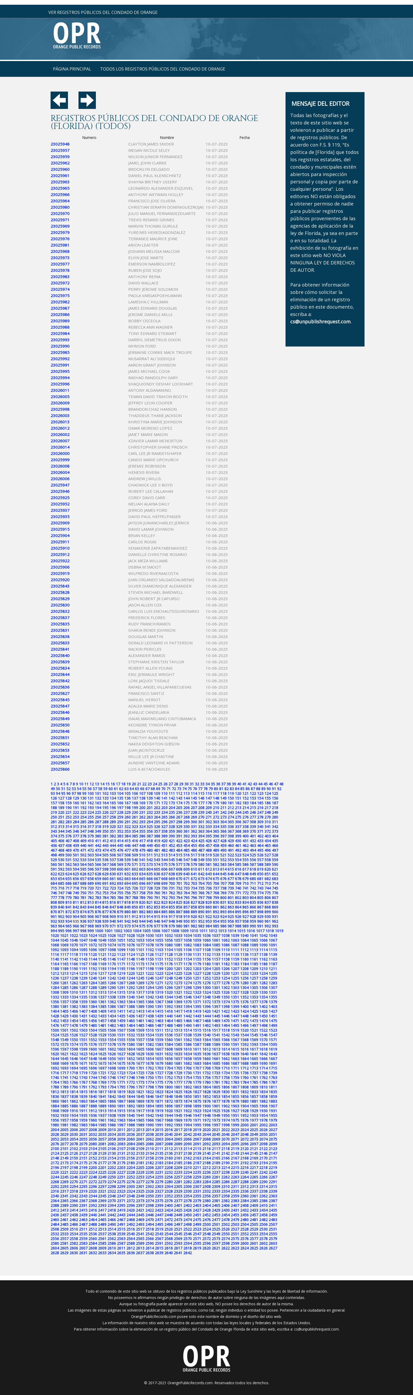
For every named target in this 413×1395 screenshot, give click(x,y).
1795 (121, 1087)
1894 (149, 1105)
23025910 (60, 548)
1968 (168, 1120)
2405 (216, 1205)
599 (113, 869)
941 (120, 921)
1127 (159, 954)
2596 (206, 1243)
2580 (55, 1243)
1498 (263, 1025)
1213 (64, 973)
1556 (130, 1039)
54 (79, 788)
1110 (225, 949)
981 (186, 926)
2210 (187, 1167)
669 (172, 878)
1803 (197, 1087)
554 (238, 859)
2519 (159, 1229)
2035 (121, 1134)
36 (218, 783)
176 (194, 802)
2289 (254, 1181)
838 (275, 902)
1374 (225, 1001)
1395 (197, 1006)
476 (120, 850)
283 (68, 821)
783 (98, 897)
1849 (178, 1096)
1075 (121, 944)
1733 (216, 1072)
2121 (254, 1148)
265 (164, 817)
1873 (178, 1101)
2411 (273, 1205)
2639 (159, 1252)
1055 (159, 940)
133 (105, 798)
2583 (83, 1243)
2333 (216, 1191)
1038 (225, 935)
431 (245, 840)
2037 (140, 1134)
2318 (74, 1191)
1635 (197, 1053)
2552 (244, 1233)
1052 (130, 940)
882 (142, 911)
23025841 (60, 649)
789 (142, 897)
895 (238, 911)
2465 (102, 1219)
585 (238, 864)
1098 (111, 949)
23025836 (60, 687)
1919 (159, 1110)
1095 (83, 949)
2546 (187, 1233)
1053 (140, 940)
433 (260, 840)
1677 (140, 1063)
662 (120, 878)
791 (157, 897)
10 (81, 783)
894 (231, 911)
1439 (159, 1015)
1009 (184, 930)
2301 (140, 1186)
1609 (178, 1049)
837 (267, 902)
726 (135, 888)
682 (267, 878)
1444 (206, 1015)
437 (61, 845)
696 (142, 883)
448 (142, 845)
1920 (168, 1110)
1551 (83, 1039)
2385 (254, 1200)
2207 (159, 1167)
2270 (74, 1181)
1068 (55, 944)
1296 (168, 987)
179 (216, 802)
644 (216, 873)
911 (127, 916)
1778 (187, 1082)
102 (105, 793)
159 (68, 802)
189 (61, 807)
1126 (149, 954)
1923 (197, 1110)
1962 (111, 1120)
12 (92, 783)
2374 (149, 1200)
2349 (140, 1195)
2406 (225, 1205)
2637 (140, 1252)
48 (281, 783)
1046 (74, 940)
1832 (244, 1091)
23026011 (60, 390)
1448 (244, 1015)
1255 (235, 978)
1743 (83, 1077)
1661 (216, 1058)
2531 (273, 1229)
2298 (111, 1186)
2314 (263, 1186)
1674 (111, 1063)
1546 (263, 1034)
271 (208, 817)
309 (260, 821)
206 (186, 807)
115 (201, 793)
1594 (263, 1044)
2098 (263, 1143)
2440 (92, 1214)
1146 (111, 959)
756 (127, 892)
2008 (92, 1129)
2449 (178, 1214)
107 (142, 793)
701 (179, 883)
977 (157, 926)
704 (201, 883)
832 (231, 902)
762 (172, 892)
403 (267, 836)
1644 (55, 1058)
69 (158, 788)
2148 (55, 1158)
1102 (149, 949)
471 (83, 850)
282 (61, 821)
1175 (159, 963)
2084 (130, 1143)
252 (68, 817)
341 (267, 826)
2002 (263, 1124)
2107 (121, 1148)
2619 (197, 1248)
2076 (55, 1143)
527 (267, 854)
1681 (178, 1063)
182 (238, 802)
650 (260, 873)
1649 (102, 1058)
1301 (216, 987)
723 (113, 888)
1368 (168, 1001)
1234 (263, 973)
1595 (273, 1044)
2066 (187, 1139)
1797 (140, 1087)
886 (172, 911)
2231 (159, 1172)
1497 (254, 1025)
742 (253, 888)
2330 (187, 1191)
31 (192, 783)
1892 (130, 1105)
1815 (83, 1091)
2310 (225, 1186)
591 (54, 869)
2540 (130, 1233)
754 (113, 892)
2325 (140, 1191)
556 (253, 859)
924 (223, 916)
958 (245, 921)
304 (223, 821)
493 (245, 850)
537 (113, 859)
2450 (187, 1214)
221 (68, 812)
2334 (225, 1191)
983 (201, 926)
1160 (244, 959)
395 (208, 836)
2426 (187, 1210)
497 (275, 850)
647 (238, 873)
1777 (178, 1082)
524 (245, 854)
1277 (216, 982)
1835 (273, 1091)
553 (231, 859)
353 (127, 831)
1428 (55, 1015)
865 (245, 907)
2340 (55, 1195)
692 (113, 883)
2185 (178, 1162)
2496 (168, 1224)
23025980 (60, 207)
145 (194, 798)
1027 (121, 935)
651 (267, 873)
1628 (130, 1053)
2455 (235, 1214)
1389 (140, 1006)
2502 (225, 1224)
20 (134, 783)
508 (127, 854)
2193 (254, 1162)
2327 (159, 1191)
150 (231, 798)
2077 (64, 1143)
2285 (216, 1181)
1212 (55, 973)
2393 (102, 1205)
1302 (225, 987)
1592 (244, 1044)
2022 (225, 1129)
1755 (197, 1077)
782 (90, 897)
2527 (235, 1229)
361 (186, 831)
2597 (216, 1243)
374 (54, 836)
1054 (149, 940)
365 (216, 831)
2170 (263, 1158)
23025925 (60, 497)
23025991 (60, 365)
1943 (159, 1115)
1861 (64, 1101)
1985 (102, 1124)
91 (274, 788)
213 (238, 807)
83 (232, 788)
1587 (197, 1044)
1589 (216, 1044)
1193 (102, 968)
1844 (130, 1096)
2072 (244, 1139)
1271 (159, 982)
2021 (216, 1129)
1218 (111, 973)
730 (164, 888)
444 (113, 845)
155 (267, 798)
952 (201, 921)
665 (142, 878)
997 (76, 930)
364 (208, 831)
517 (194, 854)
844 (90, 907)
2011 (121, 1129)
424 (194, 840)
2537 (102, 1233)
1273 (178, 982)
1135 (235, 954)
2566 (149, 1238)
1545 (254, 1034)
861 (216, 907)
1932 (55, 1115)
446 (127, 845)
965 (68, 926)
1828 (206, 1091)
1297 (178, 987)
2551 (235, 1233)
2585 (102, 1243)
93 (53, 793)
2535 (83, 1233)
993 (275, 926)
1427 (273, 1011)
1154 (187, 959)
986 (223, 926)
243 (231, 812)
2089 (178, 1143)
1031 (159, 935)
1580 (130, 1044)
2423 (159, 1210)
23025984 (60, 333)
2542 (149, 1233)
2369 (102, 1200)
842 (76, 907)
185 (260, 802)
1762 (263, 1077)
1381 (64, 1006)
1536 (168, 1034)
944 (142, 921)
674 (208, 878)
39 (234, 783)
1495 (235, 1025)
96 (68, 793)
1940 (130, 1115)
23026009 (60, 402)
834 (245, 902)
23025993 (60, 339)
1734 (225, 1072)
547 (186, 859)
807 (275, 897)
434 (267, 840)
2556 (55, 1238)
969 (98, 926)
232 (149, 812)
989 (245, 926)
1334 (74, 997)
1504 (92, 1030)
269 (194, 817)
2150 (74, 1158)
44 (260, 783)
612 (208, 869)
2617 (178, 1248)
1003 (127, 930)
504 (98, 854)
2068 (206, 1139)
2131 (121, 1153)
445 (120, 845)
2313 (254, 1186)
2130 (111, 1153)
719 (83, 888)
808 (54, 902)
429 (231, 840)
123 (260, 793)
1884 (55, 1105)
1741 (64, 1077)
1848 (168, 1096)
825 (179, 902)
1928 (244, 1110)
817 (120, 902)
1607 (159, 1049)
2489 (102, 1224)
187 (275, 802)
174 (179, 802)
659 (98, 878)
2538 (111, 1233)
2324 (130, 1191)
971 (113, 926)
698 (157, 883)
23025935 (60, 516)
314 (68, 826)
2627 (273, 1248)
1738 (263, 1072)
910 (120, 916)
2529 (254, 1229)
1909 (64, 1110)
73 (179, 788)
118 (223, 793)
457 (208, 845)
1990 (149, 1124)
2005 (64, 1129)
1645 (64, 1058)
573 (149, 864)
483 (172, 850)
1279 (235, 982)
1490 (187, 1025)
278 (260, 817)
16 (113, 783)
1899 (197, 1105)
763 (179, 892)
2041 (178, 1134)
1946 (187, 1115)
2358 (225, 1195)
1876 (206, 1101)
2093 (216, 1143)
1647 (83, 1058)
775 (267, 892)
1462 (149, 1020)
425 (201, 840)
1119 (83, 954)
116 (208, 793)
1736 (244, 1072)
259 (120, 817)
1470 (225, 1020)
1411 (121, 1011)
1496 (244, 1025)
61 (116, 788)
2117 (216, 1148)
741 (245, 888)
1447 (235, 1015)
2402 (187, 1205)
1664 (244, 1058)
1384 (92, 1006)
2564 (130, 1238)
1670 (74, 1063)
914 (149, 916)
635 (149, 873)
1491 (197, 1025)
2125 (64, 1153)
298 (179, 821)
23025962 (60, 162)
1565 (216, 1039)
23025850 (60, 724)
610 (194, 869)
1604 (130, 1049)
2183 (159, 1162)
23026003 (60, 415)
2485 (64, 1224)
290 (120, 821)
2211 (197, 1167)
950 (186, 921)
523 (238, 854)
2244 (55, 1177)
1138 (263, 954)
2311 (235, 1186)
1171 (121, 963)
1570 (263, 1039)
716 (61, 888)
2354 (187, 1195)
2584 (92, 1243)
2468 (130, 1219)
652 (275, 873)
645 (223, 873)
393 (194, 836)
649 (253, 873)
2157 (140, 1158)
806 (267, 897)
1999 (235, 1124)
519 (208, 854)
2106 (111, 1148)
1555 (121, 1039)
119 (231, 793)
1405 (64, 1011)
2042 (187, 1134)
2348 (130, 1195)
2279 (159, 1181)
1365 (140, 1001)
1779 (197, 1082)
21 (139, 783)
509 (135, 854)
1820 (130, 1091)
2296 (92, 1186)
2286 (225, 1181)
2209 (178, 1167)
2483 (273, 1219)
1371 (197, 1001)
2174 (74, 1162)
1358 (74, 1001)
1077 (140, 944)
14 (102, 783)
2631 (83, 1252)
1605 (140, 1049)
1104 (168, 949)
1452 (55, 1020)
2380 (206, 1200)
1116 (55, 954)
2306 (187, 1186)
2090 (187, 1143)
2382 (225, 1200)
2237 (216, 1172)
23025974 (60, 289)
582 (216, 864)
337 (238, 826)
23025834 (60, 668)
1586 (187, 1044)
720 (90, 888)
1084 (206, 944)
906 (90, 916)
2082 (111, 1143)
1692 (55, 1068)
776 (275, 892)
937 (90, 921)
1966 (149, 1120)
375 (61, 836)
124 (267, 793)
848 (120, 907)
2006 (74, 1129)
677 (231, 878)
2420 (130, 1210)
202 (157, 807)
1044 (55, 940)
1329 (254, 992)
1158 (225, 959)
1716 (55, 1072)
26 (165, 783)
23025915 (60, 529)
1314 (111, 992)
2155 (121, 1158)
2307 (197, 1186)
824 (172, 902)
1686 (225, 1063)
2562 (111, 1238)
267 (179, 817)
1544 (244, 1034)
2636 (130, 1252)
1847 (159, 1096)
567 (105, 864)
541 (142, 859)
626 (83, 873)
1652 (130, 1058)
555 (245, 859)
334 (216, 826)
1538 (187, 1034)
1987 (121, 1124)
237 (186, 812)
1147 (121, 959)
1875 (197, 1101)
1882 (263, 1101)
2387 (273, 1200)
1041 (254, 935)
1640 (244, 1053)
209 (208, 807)
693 (120, 883)
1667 (273, 1058)
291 (127, 821)
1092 (55, 949)
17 (118, 783)
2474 (187, 1219)
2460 (55, 1219)
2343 (83, 1195)
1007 (165, 930)
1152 (168, 959)
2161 (178, 1158)
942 (127, 921)
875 (90, 911)
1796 (130, 1087)
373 (275, 831)
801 (231, 897)
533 (83, 859)
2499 (197, 1224)
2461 (64, 1219)
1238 (74, 978)
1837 (64, 1096)
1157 (216, 959)
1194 (111, 968)
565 (90, 864)
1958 (74, 1120)
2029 (64, 1134)
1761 (254, 1077)
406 (61, 840)
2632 (92, 1252)
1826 (187, 1091)
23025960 (60, 169)
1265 (102, 982)
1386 (111, 1006)
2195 (273, 1162)
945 (149, 921)
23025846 (60, 712)
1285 (64, 987)
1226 (187, 973)
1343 (159, 997)
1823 (159, 1091)
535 (98, 859)
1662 (225, 1058)
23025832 (60, 611)
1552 (92, 1039)
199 (135, 807)
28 (176, 783)
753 (105, 892)
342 (275, 826)
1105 (178, 949)
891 (208, 911)
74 (184, 788)
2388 (55, 1205)
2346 (111, 1195)
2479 (235, 1219)
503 (90, 854)
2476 (206, 1219)
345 (68, 831)
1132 (206, 954)
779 (68, 897)
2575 (235, 1238)
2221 (64, 1172)
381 (105, 836)
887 (179, 911)
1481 (102, 1025)
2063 (159, 1139)
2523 (197, 1229)
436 (54, 845)
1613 (216, 1049)
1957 (64, 1120)
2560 (92, 1238)
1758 (225, 1077)
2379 (197, 1200)
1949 (216, 1115)
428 (223, 840)
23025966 (60, 194)
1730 (187, 1072)
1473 (254, 1020)
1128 (168, 954)
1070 (74, 944)
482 (164, 850)
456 (201, 845)
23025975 (60, 295)
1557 (140, 1039)
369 (245, 831)
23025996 (60, 384)
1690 (263, 1063)
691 (105, 883)
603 (142, 869)
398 (231, 836)
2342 (74, 1195)
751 (90, 892)
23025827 (60, 693)
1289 (102, 987)
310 (267, 821)
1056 (168, 940)
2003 (273, 1124)
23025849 (60, 718)
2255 (159, 1177)
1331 (273, 992)
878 (113, 911)
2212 (206, 1167)
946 (157, 921)
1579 (121, 1044)
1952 (244, 1115)
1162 (263, 959)
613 (216, 869)
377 (76, 836)
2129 (102, 1153)
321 (120, 826)
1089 (254, 944)
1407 (83, 1011)
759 (149, 892)
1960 (92, 1120)
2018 (187, 1129)
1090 (263, 944)
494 (253, 850)
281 (54, 821)
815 (105, 902)
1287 (83, 987)
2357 (216, 1195)
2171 (273, 1158)
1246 (149, 978)
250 (54, 817)
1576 (92, 1044)
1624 (92, 1053)
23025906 (60, 567)
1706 (187, 1068)
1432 (92, 1015)
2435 (273, 1210)
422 (179, 840)
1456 (92, 1020)
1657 (178, 1058)
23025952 (60, 503)
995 (61, 930)
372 (267, 831)
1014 (232, 930)
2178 (111, 1162)
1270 (149, 982)
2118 (225, 1148)
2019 (197, 1129)
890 (201, 911)
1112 (244, 949)
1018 (270, 930)
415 (127, 840)
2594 (187, 1243)
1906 (263, 1105)
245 (245, 812)
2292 (55, 1186)
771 (238, 892)
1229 (216, 973)
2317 (64, 1191)
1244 (130, 978)
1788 (55, 1087)
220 (61, 812)
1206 (225, 968)
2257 (178, 1177)
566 (98, 864)
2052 (55, 1139)
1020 (55, 935)
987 (231, 926)
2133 (140, 1153)
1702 (149, 1068)
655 (68, 878)
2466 (111, 1219)
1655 (159, 1058)
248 (267, 812)
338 (245, 826)
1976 (244, 1120)
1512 (168, 1030)
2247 (83, 1177)
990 (253, 926)
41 (244, 783)
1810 (263, 1087)
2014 (149, 1129)
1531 (121, 1034)
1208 (244, 968)
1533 (140, 1034)
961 (267, 921)
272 (216, 817)
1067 (273, 940)
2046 (225, 1134)
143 (179, 798)
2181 (140, 1162)
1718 (74, 1072)
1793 (102, 1087)
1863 (83, 1101)
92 (279, 788)
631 (120, 873)
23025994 (60, 377)
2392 (92, 1205)
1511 (159, 1030)
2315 (273, 1186)
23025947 (60, 485)
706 (216, 883)
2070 (225, 1139)
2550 (225, 1233)
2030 (74, 1134)
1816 (92, 1091)
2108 (130, 1148)
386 (142, 836)
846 (105, 907)
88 (258, 788)
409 (83, 840)
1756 (206, 1077)
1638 (225, 1053)
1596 (55, 1049)
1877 (216, 1101)
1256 (244, 978)
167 (127, 802)
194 (98, 807)
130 (83, 798)
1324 (206, 992)
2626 (263, 1248)
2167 (235, 1158)
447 (135, 845)
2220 (55, 1172)
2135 (159, 1153)
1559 (159, 1039)
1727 (159, 1072)
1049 (102, 940)
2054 (74, 1139)
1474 (263, 1020)
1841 (102, 1096)
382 (113, 836)
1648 (92, 1058)
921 (201, 916)
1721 (102, 1072)
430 (238, 840)
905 (83, 916)
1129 (178, 954)
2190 (225, 1162)
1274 (187, 982)
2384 (244, 1200)
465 (267, 845)
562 (68, 864)
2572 (206, 1238)
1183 (235, 963)
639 (179, 873)
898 (260, 911)
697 (149, 883)
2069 (216, 1139)
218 (275, 807)
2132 (130, 1153)
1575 (83, 1044)
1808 (244, 1087)
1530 (111, 1034)
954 (216, 921)
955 (223, 921)
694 (127, 883)
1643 (273, 1053)
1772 (130, 1082)
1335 (83, 997)
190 (68, 807)
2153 (102, 1158)
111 (172, 793)
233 (157, 812)
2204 (130, 1167)
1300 (206, 987)
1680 (168, 1063)
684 (54, 883)
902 (61, 916)
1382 (74, 1006)
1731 (197, 1072)
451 (164, 845)
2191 (235, 1162)
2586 (111, 1243)
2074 (263, 1139)
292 (135, 821)
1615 (235, 1049)
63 (126, 788)
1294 (149, 987)
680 (253, 878)
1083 (197, 944)
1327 (235, 992)
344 (61, 831)
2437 (64, 1214)
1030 (149, 935)
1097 (102, 949)
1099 (121, 949)
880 (127, 911)
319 (105, 826)
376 (68, 836)
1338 (111, 997)
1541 (216, 1034)
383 (120, 836)
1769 (102, 1082)
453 (179, 845)
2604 (55, 1248)
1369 (178, 1001)
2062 (149, 1139)
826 (186, 902)
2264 (244, 1177)
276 (245, 817)
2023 (235, 1129)
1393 (178, 1006)
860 (208, 907)
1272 (168, 982)
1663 (235, 1058)
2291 (273, 1181)
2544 (168, 1233)
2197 (64, 1167)
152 (245, 798)
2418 (111, 1210)
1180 (206, 963)
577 (179, 864)
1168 (92, 963)
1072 (92, 944)
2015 (159, 1129)
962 (275, 921)
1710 (225, 1068)
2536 (92, 1233)
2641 (178, 1252)
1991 (159, 1124)
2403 (197, 1205)
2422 (149, 1210)
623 (61, 873)
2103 (83, 1148)
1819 (121, 1091)
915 (157, 916)
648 (245, 873)
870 (54, 911)
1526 (74, 1034)
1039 (235, 935)
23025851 (60, 737)
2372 (130, 1200)
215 (253, 807)
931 (275, 916)
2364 (55, 1200)
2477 (216, 1219)
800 (223, 897)
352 (120, 831)
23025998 (60, 409)
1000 (99, 930)
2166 (225, 1158)
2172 (55, 1162)
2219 (273, 1167)
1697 (102, 1068)
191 (76, 807)
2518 (149, 1229)
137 (135, 798)
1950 (225, 1115)
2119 (235, 1148)
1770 (111, 1082)
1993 (178, 1124)
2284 (206, 1181)
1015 (241, 930)
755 (120, 892)
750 (83, 892)
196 (113, 807)
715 (54, 888)
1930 (263, 1110)
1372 (206, 1001)
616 (238, 869)
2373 (140, 1200)
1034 (187, 935)
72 (174, 788)
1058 (187, 940)
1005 (146, 930)
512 (157, 854)
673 (201, 878)
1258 (263, 978)
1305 (254, 987)
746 (54, 892)
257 (105, 817)
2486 (74, 1224)
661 (113, 878)
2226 (111, 1172)
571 (135, 864)
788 (135, 897)
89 (263, 788)
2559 (83, 1238)
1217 (102, 973)
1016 (251, 930)
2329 (178, 1191)
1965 (140, 1120)
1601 (102, 1049)
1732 (206, 1072)
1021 (64, 935)
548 (194, 859)
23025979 (60, 232)
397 (223, 836)
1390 (149, 1006)
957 (238, 921)
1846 (149, 1096)
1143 (83, 959)
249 (275, 812)
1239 (83, 978)
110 (164, 793)
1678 (149, 1063)
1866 (111, 1101)
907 (98, 916)
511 (149, 854)
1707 (197, 1068)
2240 (244, 1172)
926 (238, 916)
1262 (74, 982)
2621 (216, 1248)
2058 (111, 1139)
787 (127, 897)
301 (201, 821)
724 (120, 888)
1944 (168, 1115)
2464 (92, 1219)
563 (76, 864)
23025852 (60, 743)
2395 (121, 1205)
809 (61, 902)
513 (164, 854)
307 (245, 821)
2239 (235, 1172)
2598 (225, 1243)
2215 (235, 1167)
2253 (140, 1177)
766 (201, 892)
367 (231, 831)
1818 (111, 1091)
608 (179, 869)
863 (231, 907)
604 (149, 869)
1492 (206, 1025)
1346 (187, 997)
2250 (111, 1177)
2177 (102, 1162)
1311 (83, 992)
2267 (273, 1177)
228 (120, 812)
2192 (244, 1162)
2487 (83, 1224)
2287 (235, 1181)
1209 (254, 968)
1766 (74, 1082)
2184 (168, 1162)
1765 (64, 1082)
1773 (140, 1082)
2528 (244, 1229)
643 (208, 873)
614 (223, 869)
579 (194, 864)
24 (155, 783)
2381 (216, 1200)
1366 (149, 1001)
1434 (111, 1015)
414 (120, 840)
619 (260, 869)
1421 (216, 1011)
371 (260, 831)
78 (205, 788)
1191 (83, 968)
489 (216, 850)
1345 (178, 997)
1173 (140, 963)
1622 (74, 1053)
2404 (206, 1205)
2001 (254, 1124)
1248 (168, 978)
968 (90, 926)
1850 (187, 1096)
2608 (92, 1248)
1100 (130, 949)
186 (267, 802)
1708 (206, 1068)
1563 (197, 1039)
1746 (111, 1077)
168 (135, 802)
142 (172, 798)
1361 (102, 1001)
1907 (273, 1105)
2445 (140, 1214)
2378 (187, 1200)
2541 (140, 1233)
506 (113, 854)
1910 (74, 1110)
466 (275, 845)
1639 (235, 1053)
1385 (102, 1006)
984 (208, 926)
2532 (55, 1233)
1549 (64, 1039)
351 (113, 831)
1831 (235, 1091)
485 (186, 850)
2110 (149, 1148)
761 (164, 892)
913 (142, 916)
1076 (130, 944)
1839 (83, 1096)
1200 (168, 968)
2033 (102, 1134)
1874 (187, 1101)
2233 (178, 1172)
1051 (121, 940)
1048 (92, 940)
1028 (130, 935)
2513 (102, 1229)
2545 (178, 1233)
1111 (235, 949)
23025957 (60, 150)
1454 (74, 1020)
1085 (216, 944)
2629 (64, 1252)
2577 (254, 1238)
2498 (187, 1224)
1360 (92, 1001)
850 (135, 907)
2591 (159, 1243)
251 (61, 817)
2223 (83, 1172)
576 (172, 864)
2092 (206, 1143)
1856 (244, 1096)
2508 (55, 1229)
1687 (235, 1063)
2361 (254, 1195)
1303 (235, 987)
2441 (102, 1214)
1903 (235, 1105)
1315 (121, 992)
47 (276, 783)
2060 (130, 1139)
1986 (111, 1124)
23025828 (60, 592)
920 (194, 916)
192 (83, 807)
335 (223, 826)
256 (98, 817)
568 (113, 864)
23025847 (60, 706)
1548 (55, 1039)
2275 (121, 1181)
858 (194, 907)
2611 (121, 1248)
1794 (111, 1087)
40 (239, 783)
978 (164, 926)
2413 (64, 1210)
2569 (178, 1238)
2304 (168, 1186)
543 (157, 859)
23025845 (60, 699)
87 (253, 788)
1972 (206, 1120)
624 (68, 873)
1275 (197, 982)
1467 (197, 1020)
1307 (273, 987)
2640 (168, 1252)
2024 (244, 1129)
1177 (178, 963)
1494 (225, 1025)
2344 (92, 1195)
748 (68, 892)
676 (223, 878)
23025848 (60, 731)
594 (76, 869)
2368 (92, 1200)
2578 (263, 1238)
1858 (263, 1096)
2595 (197, 1243)
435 (275, 840)
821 (149, 902)
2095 (235, 1143)
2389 (64, 1205)
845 (98, 907)
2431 (235, 1210)
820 (142, 902)
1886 (74, 1105)
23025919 (60, 573)
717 (68, 888)
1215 (83, 973)
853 (157, 907)
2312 (244, 1186)
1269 (140, 982)
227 (113, 812)
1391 (159, 1006)
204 (172, 807)
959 (253, 921)
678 (238, 878)
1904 (244, 1105)
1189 (64, 968)
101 (98, 793)
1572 (55, 1044)
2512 (92, 1229)
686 (68, 883)
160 (76, 802)
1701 (140, 1068)
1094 (74, 949)
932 (54, 921)
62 (121, 788)
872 (68, 911)
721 (98, 888)
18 (123, 783)
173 (172, 802)
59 (105, 788)
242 (223, 812)
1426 (263, 1011)
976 (149, 926)
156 (275, 798)
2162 (187, 1158)
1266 (111, 982)
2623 (235, 1248)
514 (172, 854)
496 (267, 850)
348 (90, 831)
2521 (178, 1229)
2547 (197, 1233)
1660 (206, 1058)
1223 (159, 973)
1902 (225, 1105)
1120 (92, 954)
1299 (197, 987)
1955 (273, 1115)
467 (54, 850)
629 (105, 873)
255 (90, 817)
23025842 (60, 680)
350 (105, 831)
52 (68, 788)
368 (238, 831)
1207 (235, 968)
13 (97, 783)
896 (245, 911)
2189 (216, 1162)
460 (231, 845)
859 (201, 907)
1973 (216, 1120)
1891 (121, 1105)
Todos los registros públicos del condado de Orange (162, 69)
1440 (168, 1015)
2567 (159, 1238)
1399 (235, 1006)
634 (142, 873)
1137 (254, 954)
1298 (187, 987)
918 (179, 916)
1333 (64, 997)
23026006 (60, 478)
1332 (55, 997)
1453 (64, 1020)
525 (253, 854)
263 (149, 817)
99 (84, 793)
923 (216, 916)
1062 (225, 940)
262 (142, 817)
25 (160, 783)
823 (164, 902)
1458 (111, 1020)
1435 (121, 1015)
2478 (225, 1219)
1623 (83, 1053)
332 (201, 826)
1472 (244, 1020)
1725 (140, 1072)
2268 (55, 1181)
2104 (92, 1148)
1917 (140, 1110)
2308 (206, 1186)
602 (135, 869)
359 (172, 831)
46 (271, 783)
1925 (216, 1110)
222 (76, 812)
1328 (244, 992)
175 (186, 802)
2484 (55, 1224)
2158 (149, 1158)
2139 (197, 1153)
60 (111, 788)
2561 (102, 1238)
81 (221, 788)
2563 (121, 1238)
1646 (74, 1058)
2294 (74, 1186)
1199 (159, 968)
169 (142, 802)
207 (194, 807)
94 (58, 793)
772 (245, 892)
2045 (216, 1134)
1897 (178, 1105)
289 (113, 821)
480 (149, 850)
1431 (83, 1015)
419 (157, 840)
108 (149, 793)
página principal (72, 69)
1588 (206, 1044)
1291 (121, 987)
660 (105, 878)
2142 (225, 1153)
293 (142, 821)
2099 (273, 1143)
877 (105, 911)
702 (186, 883)
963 (54, 926)
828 (201, 902)
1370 (187, 1001)
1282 (263, 982)
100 (90, 793)
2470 (149, 1219)
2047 (235, 1134)
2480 (244, 1219)
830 (216, 902)
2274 (111, 1181)
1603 (121, 1049)
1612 (206, 1049)
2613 (140, 1248)
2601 (254, 1243)
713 (267, 883)
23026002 (60, 434)
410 (90, 840)
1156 (206, 959)
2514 (111, 1229)
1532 (130, 1034)
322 (127, 826)
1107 (197, 949)
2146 (263, 1153)
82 (226, 788)
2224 (92, 1172)
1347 (197, 997)
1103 (159, 949)
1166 (74, 963)
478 (135, 850)
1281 (254, 982)
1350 (225, 997)
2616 (168, 1248)
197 (120, 807)
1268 (130, 982)
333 (208, 826)
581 (208, 864)
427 (216, 840)
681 (260, 878)
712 (260, 883)
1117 (64, 954)
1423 (235, 1011)
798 (208, 897)
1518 (225, 1030)
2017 (178, 1129)
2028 (55, 1134)
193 (90, 807)
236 (179, 812)
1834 (263, 1091)
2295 (83, 1186)
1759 (235, 1077)
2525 (216, 1229)
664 (135, 878)
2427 (197, 1210)
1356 (55, 1001)
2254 (149, 1177)
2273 (102, 1181)
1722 (111, 1072)
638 (172, 873)
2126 (74, 1153)
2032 (92, 1134)
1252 (206, 978)
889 (194, 911)
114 (194, 793)
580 (201, 864)
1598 (74, 1049)
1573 (64, 1044)
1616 (244, 1049)
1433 (102, 1015)
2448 (168, 1214)
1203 (197, 968)
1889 (102, 1105)
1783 (235, 1082)
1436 (130, 1015)
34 (207, 783)
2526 (225, 1229)
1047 (83, 940)
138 (142, 798)
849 (127, 907)
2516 (130, 1229)
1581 (140, 1044)
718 (76, 888)
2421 (140, 1210)
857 (186, 907)
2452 (206, 1214)
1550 (74, 1039)
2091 (197, 1143)
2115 (197, 1148)
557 (260, 859)
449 (149, 845)
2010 (111, 1129)
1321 (178, 992)
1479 (83, 1025)
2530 (263, 1229)
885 (164, 911)
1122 (111, 954)
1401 (254, 1006)
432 (253, 840)
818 (127, 902)
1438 (149, 1015)
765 (194, 892)
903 (68, 916)
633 (135, 873)
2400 (168, 1205)
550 (208, 859)
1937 (102, 1115)
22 (144, 783)
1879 (235, 1101)
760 (157, 892)
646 (231, 873)
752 (98, 892)
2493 (140, 1224)
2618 (187, 1248)
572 (142, 864)
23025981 (60, 245)
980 (179, 926)
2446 (149, 1214)
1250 (187, 978)
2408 (244, 1205)
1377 (254, 1001)
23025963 (60, 181)
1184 (244, 963)
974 (135, 926)
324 (142, 826)
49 (53, 788)
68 (153, 788)
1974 (225, 1120)
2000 (244, 1124)
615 (231, 869)
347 (83, 831)
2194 (263, 1162)
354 (135, 831)
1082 (187, 944)
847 (113, 907)
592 (61, 869)
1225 (178, 973)
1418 (187, 1011)
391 (179, 836)
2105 (102, 1148)
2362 (263, 1195)
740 (238, 888)
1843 (121, 1096)
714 (275, 883)
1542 (225, 1034)
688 (83, 883)
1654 (149, 1058)
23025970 (60, 213)
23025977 (60, 264)
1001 (108, 930)
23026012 (60, 428)
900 (275, 911)
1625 (102, 1053)
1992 (168, 1124)
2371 (121, 1200)
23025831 (60, 630)
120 (238, 793)
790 (149, 897)
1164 (55, 963)
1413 (140, 1011)
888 (186, 911)
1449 (254, 1015)
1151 (159, 959)
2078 (74, 1143)
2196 (55, 1167)
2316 (55, 1191)
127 (61, 798)
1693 (64, 1068)
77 (200, 788)
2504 (244, 1224)
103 (113, 793)
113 (186, 793)
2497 (178, 1224)
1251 (197, 978)
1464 (168, 1020)
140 (157, 798)
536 (105, 859)
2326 (149, 1191)
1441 (178, 1015)
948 (172, 921)
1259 (273, 978)
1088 (244, 944)
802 (238, 897)
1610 (187, 1049)
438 (68, 845)
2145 (254, 1153)
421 (172, 840)
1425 (254, 1011)
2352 (168, 1195)
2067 (197, 1139)
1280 (244, 982)
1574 (74, 1044)
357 (157, 831)
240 (208, 812)
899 (267, 911)
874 (83, 911)
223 (83, 812)
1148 (130, 959)
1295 (159, 987)
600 (120, 869)
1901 (216, 1105)
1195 (121, 968)
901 (54, 916)
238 (194, 812)
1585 (178, 1044)
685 (61, 883)
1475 (273, 1020)
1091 (273, 944)
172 (164, 802)
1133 (216, 954)
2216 (244, 1167)
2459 (273, 1214)
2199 (83, 1167)
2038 (149, 1134)
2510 (74, 1229)
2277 (140, 1181)
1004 (137, 930)
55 (84, 788)
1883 (273, 1101)
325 (149, 826)
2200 (92, 1167)
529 (54, 859)
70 (163, 788)
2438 (74, 1214)
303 (216, 821)
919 (186, 916)
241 (216, 812)
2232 (168, 1172)
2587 (121, 1243)
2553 (254, 1233)
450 (157, 845)
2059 (121, 1139)
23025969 (60, 226)
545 (172, 859)
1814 (74, 1091)
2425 (178, 1210)
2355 (197, 1195)
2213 (216, 1167)
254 (83, 817)
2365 (64, 1200)
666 (149, 878)
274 (231, 817)
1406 (74, 1011)
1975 (235, 1120)
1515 (197, 1030)
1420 (206, 1011)
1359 (83, 1001)
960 (260, 921)
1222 (149, 973)
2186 (187, 1162)
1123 (121, 954)
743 (260, 888)
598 (105, 869)
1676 (130, 1063)
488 (208, 850)
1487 (159, 1025)
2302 (149, 1186)
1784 (244, 1082)
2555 (273, 1233)
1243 (121, 978)
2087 (159, 1143)
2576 (244, 1238)
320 (113, 826)
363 (201, 831)
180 (223, 802)
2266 (263, 1177)
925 (231, 916)
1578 (111, 1044)
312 (54, 826)
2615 (159, 1248)
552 (223, 859)
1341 (140, 997)
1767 (83, 1082)
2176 (92, 1162)
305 (231, 821)
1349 (216, 997)
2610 (111, 1248)
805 (260, 897)
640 (186, 873)
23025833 (60, 642)
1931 (273, 1110)
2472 (168, 1219)
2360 (244, 1195)
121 (245, 793)
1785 (254, 1082)
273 (223, 817)
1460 (130, 1020)
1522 (263, 1030)
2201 (102, 1167)
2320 (92, 1191)
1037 (216, 935)
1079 (159, 944)
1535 (159, 1034)
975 (142, 926)
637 (164, 873)
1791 (83, 1087)
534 (90, 859)
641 (194, 873)
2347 (121, 1195)
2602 (263, 1243)
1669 (64, 1063)
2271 (83, 1181)
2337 (254, 1191)
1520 (244, 1030)
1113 (254, 949)
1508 (130, 1030)
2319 (83, 1191)
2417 (102, 1210)
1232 (244, 973)
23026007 (60, 440)
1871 (159, 1101)
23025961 (60, 175)
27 (171, 783)
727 (142, 888)
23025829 (60, 598)
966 (76, 926)
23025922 (60, 560)
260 (127, 817)
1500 (55, 1030)
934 (68, 921)
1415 (159, 1011)
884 (157, 911)
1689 (254, 1063)
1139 (273, 954)
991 (260, 926)
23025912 (60, 554)
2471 (159, 1219)
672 (194, 878)
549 (201, 859)
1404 (55, 1011)
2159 (159, 1158)
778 (61, 897)
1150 (149, 959)
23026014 (60, 447)
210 (216, 807)
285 (83, 821)
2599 (235, 1243)
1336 (92, 997)
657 (83, 878)
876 (98, 911)
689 (90, 883)
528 (275, 854)
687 (76, 883)
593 (68, 869)
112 (179, 793)
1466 (187, 1020)
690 (98, 883)
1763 (273, 1077)
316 (83, 826)
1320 (168, 992)
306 (238, 821)
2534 (74, 1233)
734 (194, 888)
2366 (74, 1200)
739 (231, 888)
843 (83, 907)
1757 (216, 1077)
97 (74, 793)
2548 (206, 1233)
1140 (55, 959)
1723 (121, 1072)
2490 (111, 1224)
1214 (74, 973)
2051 (273, 1134)
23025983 (60, 276)
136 (127, 798)
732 (179, 888)
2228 (130, 1172)
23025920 (60, 579)
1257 (254, 978)
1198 (149, 968)
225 (98, 812)
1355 (273, 997)
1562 (187, 1039)
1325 (216, 992)
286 (90, 821)
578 (186, 864)
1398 (225, 1006)
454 (186, 845)
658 (90, 878)
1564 (206, 1039)
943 (135, 921)
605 (157, 869)
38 (229, 783)
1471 (235, 1020)
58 (100, 788)
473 (98, 850)
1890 (111, 1105)
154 (260, 798)
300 (194, 821)
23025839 (60, 661)
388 (157, 836)
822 (157, 902)
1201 (178, 968)
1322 (187, 992)
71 (168, 788)
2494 (149, 1224)
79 (211, 788)
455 (194, 845)
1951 (235, 1115)
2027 (273, 1129)
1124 (130, 954)
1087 (235, 944)
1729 (178, 1072)
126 (54, 798)
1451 (273, 1015)
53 (74, 788)
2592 (168, 1243)
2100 (55, 1148)
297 (172, 821)
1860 (55, 1101)
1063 (235, 940)
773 (253, 892)
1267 (121, 982)
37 (223, 783)
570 (127, 864)
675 (216, 878)
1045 (64, 940)
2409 (254, 1205)
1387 (121, 1006)
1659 (197, 1058)
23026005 (60, 396)
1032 (168, 935)
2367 (83, 1200)
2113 (178, 1148)
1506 (111, 1030)
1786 (263, 1082)
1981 (64, 1124)
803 (245, 897)
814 (98, 902)
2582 (74, 1243)
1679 (159, 1063)
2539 (121, 1233)
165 (113, 802)
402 (260, 836)
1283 (273, 982)
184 (253, 802)
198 (127, 807)
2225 (102, 1172)
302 (208, 821)
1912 (92, 1110)
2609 (102, 1248)
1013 (222, 930)
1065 (254, 940)
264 (157, 817)
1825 (178, 1091)
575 (164, 864)
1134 (225, 954)
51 (63, 788)
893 (223, 911)
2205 (140, 1167)
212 (231, 807)
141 (164, 798)
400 (245, 836)
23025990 (60, 346)
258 (113, 817)
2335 (235, 1191)
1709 (216, 1068)
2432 (244, 1210)
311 (275, 821)
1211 (273, 968)
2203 (121, 1167)
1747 (121, 1077)
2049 (254, 1134)
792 (164, 897)
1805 (216, 1087)
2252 (130, 1177)
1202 (187, 968)
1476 (55, 1025)
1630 (149, 1053)
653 (54, 878)
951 (194, 921)
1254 (225, 978)
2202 (111, 1167)
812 (83, 902)
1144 (92, 959)
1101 (140, 949)
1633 (178, 1053)
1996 (206, 1124)
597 (98, 869)
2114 (187, 1148)
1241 (102, 978)
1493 (216, 1025)
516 (186, 854)
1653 (140, 1058)
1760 (244, 1077)
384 (127, 836)
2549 (216, 1233)
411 (98, 840)
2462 (74, 1219)
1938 (111, 1115)
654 (61, 878)
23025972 (60, 282)
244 (238, 812)
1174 (149, 963)
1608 (168, 1049)
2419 (121, 1210)
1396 (206, 1006)
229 (127, 812)
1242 (111, 978)
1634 (187, 1053)
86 (247, 788)
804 (253, 897)
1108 (206, 949)
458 (216, 845)
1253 (216, 978)
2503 (235, 1224)
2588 (130, 1243)
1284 (55, 987)
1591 (235, 1044)
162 (90, 802)
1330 (263, 992)
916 (164, 916)
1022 (74, 935)
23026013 (60, 421)
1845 (140, 1096)
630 (113, 873)
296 (164, 821)
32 (197, 783)
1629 (140, 1053)
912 (135, 916)
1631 (159, 1053)
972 (120, 926)
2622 (225, 1248)
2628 (55, 1252)
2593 (178, 1243)
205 (179, 807)
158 (61, 802)
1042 (263, 935)
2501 (216, 1224)
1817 (102, 1091)
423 (186, 840)
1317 (140, 992)
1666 (263, 1058)
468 (61, 850)
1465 (178, 1020)
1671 (83, 1063)
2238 (225, 1172)
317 (90, 826)
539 (127, 859)
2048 (244, 1134)
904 (76, 916)
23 (150, 783)
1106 (187, 949)
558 (267, 859)
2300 (130, 1186)
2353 (178, 1195)
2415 (83, 1210)
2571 (197, 1238)
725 (127, 888)
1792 (92, 1087)
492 (238, 850)
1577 (102, 1044)
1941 (140, 1115)
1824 (168, 1091)
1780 (206, 1082)
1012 (213, 930)
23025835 (60, 623)
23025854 (60, 756)
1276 (206, 982)
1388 (130, 1006)
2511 (83, 1229)
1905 (254, 1105)
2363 (273, 1195)
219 (54, 812)
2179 (121, 1162)
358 (164, 831)
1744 (92, 1077)
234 (164, 812)
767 (208, 892)
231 (142, 812)
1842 (111, 1096)
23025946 (60, 491)
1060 (206, 940)
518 (201, 854)
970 (105, 926)
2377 (178, 1200)
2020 (206, 1129)
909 (113, 916)
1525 (64, 1034)
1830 (225, 1091)
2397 (140, 1205)
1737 (254, 1072)
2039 (159, 1134)
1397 (216, 1006)
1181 (216, 963)
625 (76, 873)
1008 (175, 930)
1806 (225, 1087)
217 (267, 807)
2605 (64, 1248)
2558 (74, 1238)
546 (179, 859)
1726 (149, 1072)
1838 (74, 1096)
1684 (206, 1063)
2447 (159, 1214)
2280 (168, 1181)
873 (76, 911)
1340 (130, 997)
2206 (149, 1167)
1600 (92, 1049)
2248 (92, 1177)
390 (172, 836)
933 (61, 921)
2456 (244, 1214)
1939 (121, 1115)
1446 (225, 1015)
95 (63, 793)
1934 (74, 1115)
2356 (206, 1195)
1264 (92, 982)
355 (142, 831)
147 (208, 798)
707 (223, 883)
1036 (206, 935)
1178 (187, 963)
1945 (178, 1115)
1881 (254, 1101)
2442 (111, 1214)
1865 (102, 1101)
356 (149, 831)
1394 (187, 1006)
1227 (197, 973)
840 (61, 907)
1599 (83, 1049)
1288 (92, 987)
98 (79, 793)
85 (242, 788)
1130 (187, 954)
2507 (273, 1224)
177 (201, 802)
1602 (111, 1049)
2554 (263, 1233)
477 (127, 850)
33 (202, 783)
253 (76, 817)
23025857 (60, 762)
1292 (130, 987)
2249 (102, 1177)
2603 (273, 1243)
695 (135, 883)
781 (83, 897)
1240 (92, 978)
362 (194, 831)
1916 (130, 1110)
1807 (235, 1087)
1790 (74, 1087)
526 (260, 854)
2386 (263, 1200)
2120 (244, 1148)
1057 (178, 940)
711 (253, 883)
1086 (225, 944)
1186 (263, 963)
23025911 (60, 541)
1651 (121, 1058)
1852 (206, 1096)
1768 (92, 1082)
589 (267, 864)
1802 (187, 1087)
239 (201, 812)
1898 (187, 1105)
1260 (55, 982)
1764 (55, 1082)
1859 (273, 1096)
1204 (206, 968)
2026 (263, 1129)
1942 (149, 1115)
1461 (140, 1020)
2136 (168, 1153)
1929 (254, 1110)
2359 (235, 1195)
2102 (74, 1148)
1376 (244, 1001)
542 (149, 859)
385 (135, 836)
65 (137, 788)
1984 (92, 1124)
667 (157, 878)
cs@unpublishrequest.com (316, 1329)
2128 (92, 1153)
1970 (187, 1120)
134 (113, 798)
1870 (149, 1101)
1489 (178, 1025)
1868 (130, 1101)
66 (142, 788)
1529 (102, 1034)
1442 (187, 1015)
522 (231, 854)
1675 (121, 1063)
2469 (140, 1219)
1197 (140, 968)
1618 (263, 1049)
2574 (225, 1238)
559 (275, 859)
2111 (159, 1148)
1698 (111, 1068)
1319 (159, 992)
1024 (92, 935)
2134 (149, 1153)
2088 (168, 1143)
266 (172, 817)
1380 (55, 1006)
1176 (168, 963)
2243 (273, 1172)
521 (223, 854)
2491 (121, 1224)
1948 (206, 1115)
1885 (64, 1105)
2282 (187, 1181)
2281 (178, 1181)
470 (76, 850)
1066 (263, 940)
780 (76, 897)
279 (267, 817)
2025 (254, 1129)
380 (98, 836)
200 (142, 807)
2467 (121, 1219)
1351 (235, 997)
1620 (55, 1053)
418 (149, 840)
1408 (92, 1011)
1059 (197, 940)
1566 (225, 1039)
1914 (111, 1110)
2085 (140, 1143)
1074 (111, 944)
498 (54, 854)
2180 (130, 1162)
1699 (121, 1068)
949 (179, 921)
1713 (254, 1068)
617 (245, 869)
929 (260, 916)
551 (216, 859)
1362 (111, 1001)
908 (105, 916)
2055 (83, 1139)
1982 (74, 1124)
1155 (197, 959)
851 (142, 907)
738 (223, 888)
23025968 (60, 251)
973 (127, 926)
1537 (178, 1034)
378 (83, 836)
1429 (64, 1015)
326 (157, 826)
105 (127, 793)
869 (275, 907)
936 (83, 921)
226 (105, 812)
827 (194, 902)
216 (260, 807)
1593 (254, 1044)
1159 (235, 959)
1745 (102, 1077)
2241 (254, 1172)
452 (172, 845)
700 (172, 883)
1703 (159, 1068)
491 (231, 850)
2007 (83, 1129)
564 (83, 864)
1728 (168, 1072)
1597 (64, 1049)
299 (186, 821)
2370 (111, 1200)
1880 (244, 1101)
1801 (178, 1087)
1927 (235, 1110)
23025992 (60, 358)
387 (149, 836)
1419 (197, 1011)
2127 (83, 1153)
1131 (197, 954)
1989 (140, 1124)
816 (113, 902)
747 (61, 892)
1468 (206, 1020)
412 (105, 840)
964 (61, 926)
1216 (92, 973)
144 (186, 798)
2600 (244, 1243)
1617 (254, 1049)
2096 (244, 1143)
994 (54, 930)
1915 (121, 1110)
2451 (197, 1214)
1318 (149, 992)
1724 (130, 1072)
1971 (197, 1120)
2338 (263, 1191)
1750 (149, 1077)
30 (186, 783)
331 (194, 826)
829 (208, 902)
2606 (74, 1248)
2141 (216, 1153)
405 (54, 840)
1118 (74, 954)
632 (127, 873)
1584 (168, 1044)
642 (201, 873)
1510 (149, 1030)
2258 (187, 1177)
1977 (254, 1120)
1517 (216, 1030)
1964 (130, 1120)
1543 (235, 1034)
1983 (83, 1124)
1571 (273, 1039)
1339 (121, 997)
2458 (263, 1214)
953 (208, 921)
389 (164, 836)
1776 (168, 1082)
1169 (102, 963)
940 (113, 921)
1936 (92, 1115)
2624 (244, 1248)
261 (135, 817)
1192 (92, 968)
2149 (64, 1158)
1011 (203, 930)
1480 (92, 1025)
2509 (64, 1229)
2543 (159, 1233)
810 (68, 902)
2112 (168, 1148)
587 (253, 864)
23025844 (60, 674)
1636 (206, 1053)
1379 (273, 1001)
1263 (83, 982)
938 (98, 921)
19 (128, 783)
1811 (273, 1087)
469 (68, 850)
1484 (130, 1025)
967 (83, 926)
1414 (149, 1011)
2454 (225, 1214)
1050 (111, 940)
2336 (244, 1191)
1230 (225, 973)
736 (208, 888)
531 (68, 859)
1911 (83, 1110)
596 (90, 869)
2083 (121, 1143)
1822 (149, 1091)
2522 (187, 1229)
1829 (216, 1091)
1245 (140, 978)
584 (231, 864)
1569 (254, 1039)
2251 (121, 1177)
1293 (140, 987)
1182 (225, 963)
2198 (74, 1167)
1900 (206, 1105)
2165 (216, 1158)
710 (245, 883)
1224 (168, 973)
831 (223, 902)
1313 (102, 992)
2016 (168, 1129)
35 (213, 783)
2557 (64, 1238)
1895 (159, 1105)
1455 (83, 1020)
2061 (140, 1139)
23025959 (60, 156)
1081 (178, 944)
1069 (64, 944)
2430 (225, 1210)
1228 (206, 973)
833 (238, 902)
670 (179, 878)
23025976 (60, 238)
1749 (140, 1077)
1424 (244, 1011)
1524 (55, 1034)
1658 (187, 1058)
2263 (235, 1177)
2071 (235, 1139)
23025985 (60, 352)
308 (253, 821)
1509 (140, 1030)
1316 (130, 992)
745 (275, 888)
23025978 (60, 270)
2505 (254, 1224)
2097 (254, 1143)
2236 (206, 1172)
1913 (102, 1110)
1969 (178, 1120)
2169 (254, 1158)
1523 (273, 1030)
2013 (140, 1129)
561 (61, 864)
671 (186, 878)
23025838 (60, 636)
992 (267, 926)
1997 (216, 1124)
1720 (92, 1072)
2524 (206, 1229)
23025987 (60, 308)
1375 (235, 1001)
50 (58, 788)
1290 (111, 987)
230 (135, 812)
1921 (178, 1110)
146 (201, 798)
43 (255, 783)
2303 (159, 1186)
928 (253, 916)
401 (253, 836)
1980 (55, 1124)
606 (164, 869)
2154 (111, 1158)
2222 (74, 1172)
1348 (206, 997)
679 (245, 878)
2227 (121, 1172)
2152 (92, 1158)
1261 (64, 982)
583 (223, 864)
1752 (168, 1077)
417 (142, 840)
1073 (102, 944)
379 (90, 836)
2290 (263, 1181)
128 (68, 798)
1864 (92, 1101)
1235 (273, 973)
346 (76, 831)
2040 (168, 1134)
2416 (92, 1210)
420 (164, 840)
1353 (254, 997)
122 (253, 793)
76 (195, 788)
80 (216, 788)
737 (216, 888)
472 (90, 850)
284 (76, 821)
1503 (83, 1030)
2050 (263, 1134)
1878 (225, 1101)
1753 (178, 1077)
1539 (197, 1034)
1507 (121, 1030)
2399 (159, 1205)
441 (90, 845)
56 (89, 788)
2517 (140, 1229)
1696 (92, 1068)
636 (157, 873)
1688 (244, 1063)
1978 (263, 1120)
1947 (197, 1115)
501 (76, 854)
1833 (254, 1091)
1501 (64, 1030)
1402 (263, 1006)
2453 (216, 1214)
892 (216, 911)
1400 (244, 1006)
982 (194, 926)
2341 (64, 1195)
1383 (83, 1006)
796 (194, 897)
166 (120, 802)
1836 (55, 1096)
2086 (149, 1143)
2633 (102, 1252)
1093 (64, 949)
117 (216, 793)
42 (250, 783)
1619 (273, 1049)
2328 (168, 1191)
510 (142, 854)
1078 (149, 944)
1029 (140, 935)
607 (172, 869)
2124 (55, 1153)
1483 (121, 1025)
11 (86, 783)
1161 (254, 959)
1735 (235, 1072)
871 (61, 911)
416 (135, 840)
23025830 (60, 605)
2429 (216, 1210)
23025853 (60, 750)
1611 (197, 1049)
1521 (254, 1030)
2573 (216, 1238)
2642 (187, 1252)
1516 (206, 1030)
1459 (121, 1020)
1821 (140, 1091)
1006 (156, 930)
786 (120, 897)
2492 (130, 1224)
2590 (149, 1243)
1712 (244, 1068)
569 (120, 864)
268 (186, 817)
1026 (111, 935)
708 (231, 883)
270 (201, 817)
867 (260, 907)
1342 (149, 997)
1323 (197, 992)
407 (68, 840)
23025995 (60, 371)
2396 (130, 1205)
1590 (225, 1044)
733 (186, 888)
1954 (263, 1115)
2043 (197, 1134)
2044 (206, 1134)
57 (95, 788)
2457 (254, 1214)
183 (245, 802)
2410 (263, 1205)
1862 (74, 1101)
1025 (102, 935)
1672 (92, 1063)
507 (120, 854)
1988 (130, 1124)
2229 (140, 1172)
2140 (206, 1153)
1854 (225, 1096)
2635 (121, 1252)
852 (149, 907)
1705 (178, 1068)
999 (90, 930)
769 (223, 892)
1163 (273, 959)
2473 (178, 1219)
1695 (83, 1068)
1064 (244, 940)
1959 (83, 1120)
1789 (64, 1087)
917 (172, 916)
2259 (197, 1177)
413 (113, 840)
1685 (216, 1063)
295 (157, 821)
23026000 (60, 453)
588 (260, 864)
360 (179, 831)
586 (245, 864)
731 (172, 888)
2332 (206, 1191)
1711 (235, 1068)
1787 (273, 1082)
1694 (74, 1068)
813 (90, 902)
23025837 (60, 617)
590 (275, 864)
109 (157, 793)
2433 (254, 1210)
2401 (178, 1205)
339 (253, 826)
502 (83, 854)
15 (107, 783)
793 (172, 897)
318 (98, 826)
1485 (140, 1025)
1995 (197, 1124)
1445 (216, 1015)
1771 (121, 1082)
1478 (74, 1025)
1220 (130, 973)
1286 (74, 987)
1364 (130, 1001)
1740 (55, 1077)
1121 (102, 954)
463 (253, 845)
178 (208, 802)
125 (275, 793)
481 (157, 850)
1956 (55, 1120)
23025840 (60, 655)
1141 (64, 959)
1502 (74, 1030)
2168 (244, 1158)
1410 (111, 1011)
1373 (216, 1001)
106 (135, 793)
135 (120, 798)
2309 (216, 1186)
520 (216, 854)
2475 (197, 1219)
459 (223, 845)
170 (149, 802)
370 (253, 831)
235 (172, 812)
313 (61, 826)
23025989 (60, 320)
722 (105, 888)
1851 (197, 1096)
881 (135, 911)
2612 (130, 1248)
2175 (83, 1162)
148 (216, 798)
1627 (121, 1053)
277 (253, 817)
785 (113, 897)
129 (76, 798)
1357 (64, 1001)
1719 (83, 1072)
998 (83, 930)
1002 (118, 930)
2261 (216, 1177)
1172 (130, 963)
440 (83, 845)
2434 (263, 1210)
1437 (140, 1015)
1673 (102, 1063)
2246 (74, 1177)
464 (260, 845)
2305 (178, 1186)
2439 (83, 1214)
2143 (235, 1153)
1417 (178, 1011)
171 (157, 802)
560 (54, 864)
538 (120, 859)
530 (61, 859)
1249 (178, 978)
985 (216, 926)
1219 (121, 973)
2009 (102, 1129)
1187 (273, 963)
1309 (64, 992)
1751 (159, 1077)
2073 (254, 1139)
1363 (121, 1001)
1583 (159, 1044)
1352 (244, 997)
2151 (83, 1158)
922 (208, 916)
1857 (254, 1096)
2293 (64, 1186)
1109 (216, 949)
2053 (64, 1139)
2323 (121, 1191)
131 (90, 798)
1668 (55, 1063)
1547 (273, 1034)
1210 (263, 968)
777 (54, 897)
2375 (159, 1200)
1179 (197, 963)
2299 (121, 1186)
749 (76, 892)
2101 (64, 1148)
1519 (235, 1030)
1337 (102, 997)
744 (267, 888)
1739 (273, 1072)
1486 (149, 1025)
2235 (197, 1172)
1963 (121, 1120)
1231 (235, 973)
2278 (149, 1181)
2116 (206, 1148)
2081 (102, 1143)
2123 (273, 1148)
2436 (55, 1214)
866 (253, 907)
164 (105, 802)
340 (260, 826)
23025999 (60, 459)
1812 (55, 1091)
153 (253, 798)
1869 (140, 1101)
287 (98, 821)
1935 (83, 1115)
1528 (92, 1034)
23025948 (60, 144)
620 (267, 869)
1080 (168, 944)
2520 (168, 1229)
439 (76, 845)
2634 (111, 1252)
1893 (140, 1105)
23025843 (60, 586)
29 (181, 783)
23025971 (60, 219)
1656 (168, 1058)
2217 (254, 1167)
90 (269, 788)
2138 (187, 1153)
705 (208, 883)
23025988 (60, 327)
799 (216, 897)
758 (142, 892)
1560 (168, 1039)
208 (201, 807)
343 (54, 831)
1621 (64, 1053)
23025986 (60, 314)
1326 (225, 992)
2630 (74, 1252)
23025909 (60, 522)
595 (83, 869)
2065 (178, 1139)
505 (105, 854)
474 (105, 850)
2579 (273, 1238)
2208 (168, 1167)
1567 (235, 1039)
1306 (263, 987)
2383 (235, 1200)
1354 (263, 997)
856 (179, 907)
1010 (194, 930)
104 (120, 793)
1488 (168, 1025)
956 (231, 921)
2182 (149, 1162)
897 (253, 911)
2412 (55, 1210)
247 (260, 812)
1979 (273, 1120)
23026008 (60, 466)
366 (223, 831)
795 (186, 897)
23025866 (60, 769)
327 (164, 826)
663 (127, 878)
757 (135, 892)
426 (208, 840)
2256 (168, 1177)
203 (164, 807)
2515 (121, 1229)
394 (201, 836)
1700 (130, 1068)
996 (68, 930)
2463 (83, 1219)
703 (194, 883)
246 (253, 812)
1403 (273, 1006)
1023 (83, 935)
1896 (168, 1105)
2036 (130, 1134)
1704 (168, 1068)
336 (231, 826)
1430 (74, 1015)
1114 (263, 949)
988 (238, 926)
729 (157, 888)
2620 (206, 1248)
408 (76, 840)
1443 (197, 1015)
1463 (159, 1020)
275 (238, 817)
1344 (168, 997)
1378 (263, 1001)
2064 (168, 1139)
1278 (225, 982)
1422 (225, 1011)
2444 (130, 1214)
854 (164, 907)
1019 (279, 930)
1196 (130, 968)
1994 (187, 1124)
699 (164, 883)
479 (142, 850)
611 (201, 869)
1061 (216, 940)
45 (265, 783)
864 (238, 907)
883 (149, 911)
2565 (140, 1238)
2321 (102, 1191)
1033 (178, 935)
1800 (168, 1087)
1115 (273, 949)
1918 (149, 1110)
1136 (244, 954)
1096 (92, 949)
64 (132, 788)
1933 (64, 1115)
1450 (263, 1015)
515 (179, 854)
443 (105, 845)
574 (157, 864)
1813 (64, 1091)
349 (98, 831)
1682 (187, 1063)
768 (216, 892)
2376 (168, 1200)
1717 (64, 1072)
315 (76, 826)
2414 (74, 1210)
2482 (263, 1219)
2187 (197, 1162)
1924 (206, 1110)
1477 (64, 1025)
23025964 (60, 200)
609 (186, 869)
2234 (187, 1172)
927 (245, 916)
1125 (140, 954)
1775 (159, 1082)
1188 (55, 968)
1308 (55, 992)
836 (260, 902)
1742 (74, 1077)
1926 (225, 1110)
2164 (206, 1158)
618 (253, 869)
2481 (254, 1219)
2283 (197, 1181)
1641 (254, 1053)
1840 (92, 1096)
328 (172, 826)
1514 (187, 1030)
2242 (263, 1172)
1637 (216, 1053)
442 (98, 845)
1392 (168, 1006)
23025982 (60, 301)
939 (105, 921)
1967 (159, 1120)
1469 (216, 1020)
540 (135, 859)
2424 (168, 1210)
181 (231, 802)
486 (194, 850)
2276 (130, 1181)
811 (76, 902)
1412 (130, 1011)
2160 (168, 1158)
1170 (111, 963)
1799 (159, 1087)
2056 (92, 1139)
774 (260, 892)
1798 (149, 1087)
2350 (149, 1195)
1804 (206, 1087)
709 (238, 883)
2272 (92, 1181)
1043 (273, 935)
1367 (159, 1001)
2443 (121, 1214)
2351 (159, 1195)
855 (172, 907)
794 (179, 897)
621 (275, 869)
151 (238, 798)
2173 (64, 1162)
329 (179, 826)
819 (135, 902)
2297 (102, 1186)
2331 (197, 1191)
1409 (102, 1011)
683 (275, 878)
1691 (273, 1063)
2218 (263, 1167)
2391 (83, 1205)
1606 (149, 1049)
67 (147, 788)
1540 (206, 1034)
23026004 (60, 472)
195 (105, 807)
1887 (83, 1105)
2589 (140, 1243)
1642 (263, 1053)
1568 (244, 1039)
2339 (273, 1191)
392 (186, 836)
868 (267, 907)
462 (245, 845)
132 (98, 798)
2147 (273, 1153)
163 (98, 802)
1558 (149, 1039)
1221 (140, 973)
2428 (206, 1210)
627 (90, 873)
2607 (83, 1248)
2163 (197, 1158)
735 (201, 888)
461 (238, 845)
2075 (273, 1139)
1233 (254, 973)
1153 (178, 959)
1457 (102, 1020)
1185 (254, 963)
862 (223, 907)
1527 (83, 1034)
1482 (111, 1025)
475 (113, 850)
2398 (149, 1205)
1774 (149, 1082)
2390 (74, 1205)
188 (54, 807)
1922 (187, 1110)
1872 (168, 1101)
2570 (187, 1238)
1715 (273, 1068)
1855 (235, 1096)
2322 (111, 1191)
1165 (64, 963)
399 (238, 836)
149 (223, 798)
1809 (254, 1087)
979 (172, 926)
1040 (244, 935)
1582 (149, 1044)
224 (90, 812)
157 (54, 802)
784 (105, 897)
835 (253, 902)
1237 (64, 978)
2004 (55, 1129)
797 (201, 897)
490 (223, 850)
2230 (149, 1172)
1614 (225, 1049)
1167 (83, 963)
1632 (168, 1053)
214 (245, 807)
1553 (102, 1039)
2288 (244, 1181)
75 (190, 788)
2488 (92, 1224)
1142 (74, 959)
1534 (149, 1034)
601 (127, 869)
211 (223, 807)
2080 (92, 1143)
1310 (74, 992)
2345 (102, 1195)
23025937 (60, 510)
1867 (121, 1101)
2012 (130, 1129)
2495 (159, 1224)
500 (68, 854)
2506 (263, 1224)
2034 (111, 1134)
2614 (149, 1248)
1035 (197, 935)
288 (105, 821)
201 (149, 807)
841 (68, 907)
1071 (83, 944)
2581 (64, 1243)
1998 (225, 1124)
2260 (206, 1177)
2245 (64, 1177)
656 (76, 878)
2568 (168, 1238)
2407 (235, 1205)
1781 (216, 1082)
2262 (225, 1177)
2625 (254, 1248)
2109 (140, 1148)
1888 (92, 1105)
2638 (149, 1252)
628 (98, 873)
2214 (225, 1167)
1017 (260, 930)
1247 (159, 978)
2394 (111, 1205)
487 (201, 850)
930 (267, 916)
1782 (225, 1082)
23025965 (60, 188)
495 (260, 850)
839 (54, 907)
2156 (130, 1158)
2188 (206, 1162)
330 (186, 826)
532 (76, 859)
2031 (83, 1134)
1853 (216, 1096)
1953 (254, 1115)
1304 (244, 987)
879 (120, 911)
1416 (168, 1011)
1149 (140, 959)
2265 (254, 1177)
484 (179, 850)
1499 (273, 1025)
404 (275, 836)
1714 (263, 1068)
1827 (197, 1091)
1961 (102, 1120)
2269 (64, 1181)
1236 (55, 978)
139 (149, 798)
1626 (111, 1053)
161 (83, 802)
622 (54, 873)
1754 (187, 1077)
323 (135, 826)
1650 (111, 1058)
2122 (263, 1148)
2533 (64, 1233)
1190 (74, 968)
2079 (83, 1143)
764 (186, 892)
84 (237, 788)
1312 (92, 992)
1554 (111, 1039)
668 (164, 878)
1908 (55, 1110)
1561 (178, 1039)
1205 (216, 968)
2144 (244, 1153)
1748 (130, 1077)
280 (275, 817)
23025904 (60, 535)
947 (164, 921)
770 (231, 892)
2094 (225, 1143)
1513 (178, 1030)
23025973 (60, 257)
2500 (206, 1224)
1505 (102, 1030)
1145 (102, 959)
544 (164, 859)
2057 (102, 1139)
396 (216, 836)
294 (149, 821)
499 (61, 854)
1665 (254, 1058)
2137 (178, 1153)
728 (149, 888)
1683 (197, 1063)
